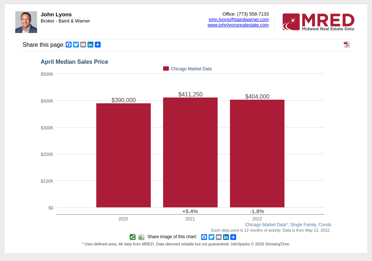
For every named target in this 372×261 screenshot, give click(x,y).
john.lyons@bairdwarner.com (239, 19)
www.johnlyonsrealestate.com (238, 25)
